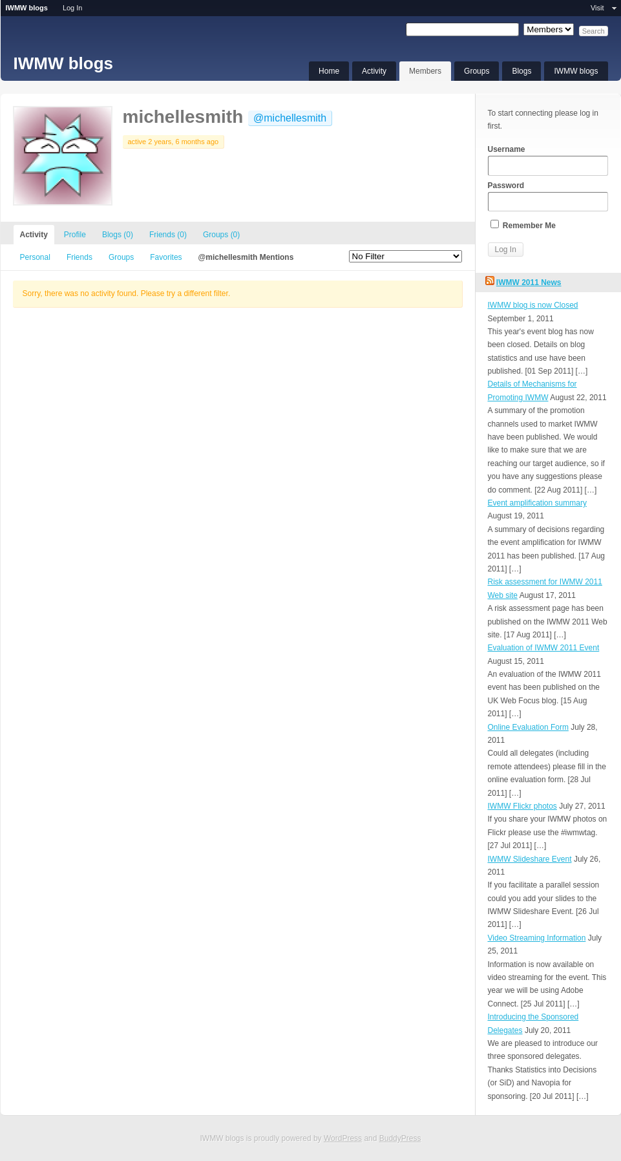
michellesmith (183, 117)
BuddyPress (400, 1138)
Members (425, 71)
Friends (168, 234)
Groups (476, 71)
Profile (75, 234)
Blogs (521, 71)
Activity (374, 71)
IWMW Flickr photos (522, 806)
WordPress (343, 1138)
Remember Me (523, 225)
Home (329, 71)
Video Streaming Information (537, 938)
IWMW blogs (64, 63)
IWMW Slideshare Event (530, 859)
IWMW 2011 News (529, 282)
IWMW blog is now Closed (533, 305)
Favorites (166, 257)
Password (548, 196)
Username (548, 160)
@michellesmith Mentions (246, 257)
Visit (597, 8)
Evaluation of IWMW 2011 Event (544, 647)
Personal (35, 257)
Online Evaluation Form (528, 727)
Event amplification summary (537, 502)
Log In (73, 8)
